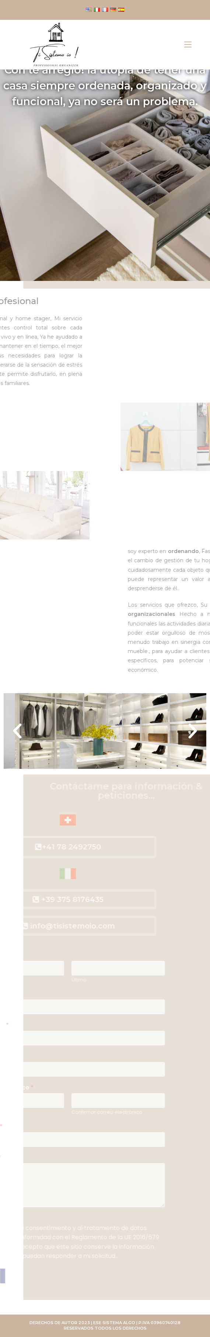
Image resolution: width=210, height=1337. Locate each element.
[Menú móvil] (188, 44)
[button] (17, 731)
